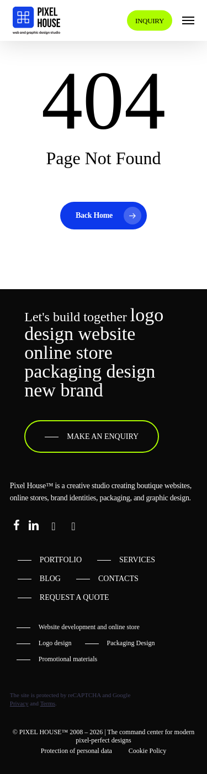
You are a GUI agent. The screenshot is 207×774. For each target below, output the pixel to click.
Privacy (19, 703)
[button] (188, 20)
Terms (47, 703)
